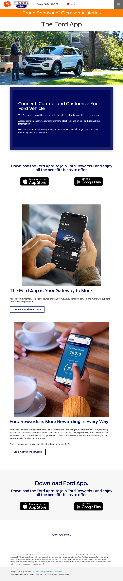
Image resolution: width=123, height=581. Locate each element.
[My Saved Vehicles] (70, 4)
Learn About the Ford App (27, 309)
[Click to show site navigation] (118, 4)
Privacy (42, 571)
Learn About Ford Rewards (28, 452)
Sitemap (36, 571)
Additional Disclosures (54, 571)
